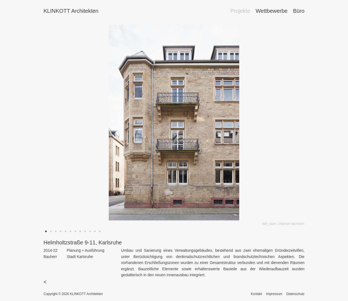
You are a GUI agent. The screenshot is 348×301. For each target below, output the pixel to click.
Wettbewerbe (271, 11)
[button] (46, 231)
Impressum (274, 294)
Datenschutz (295, 294)
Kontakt (256, 294)
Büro (298, 11)
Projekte (240, 11)
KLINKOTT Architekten (71, 11)
